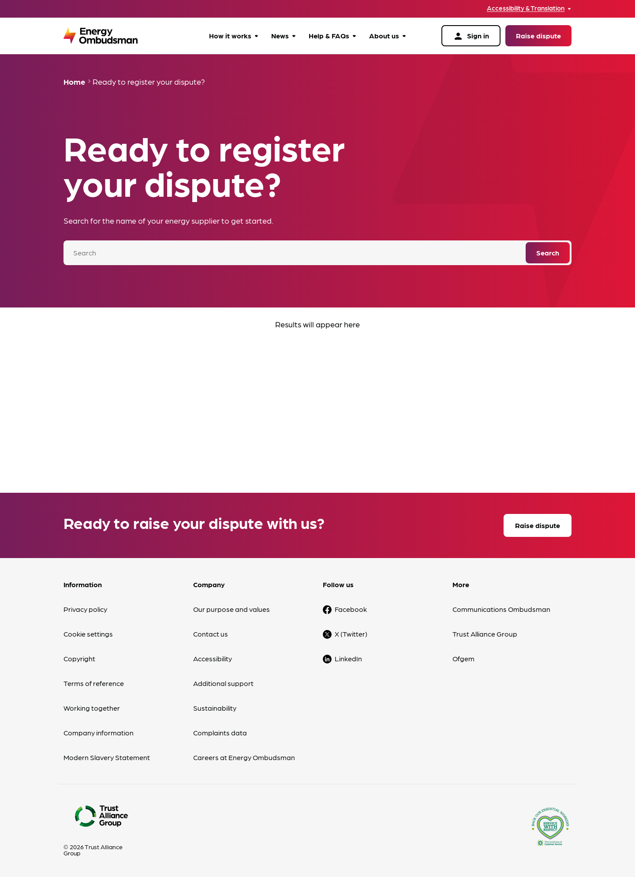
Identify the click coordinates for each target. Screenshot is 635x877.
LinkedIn (348, 658)
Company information (99, 732)
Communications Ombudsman (501, 609)
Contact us (210, 633)
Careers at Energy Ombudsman (244, 757)
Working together (92, 707)
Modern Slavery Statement (107, 757)
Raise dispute (538, 35)
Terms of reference (94, 683)
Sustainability (214, 707)
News (280, 35)
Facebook (351, 609)
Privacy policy (85, 609)
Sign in (471, 36)
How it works (230, 35)
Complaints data (220, 732)
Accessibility (212, 658)
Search (547, 252)
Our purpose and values (231, 609)
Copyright (79, 658)
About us (384, 35)
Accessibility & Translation (525, 8)
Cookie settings (88, 633)
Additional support (223, 683)
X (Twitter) (351, 633)
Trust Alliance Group (484, 633)
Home (74, 81)
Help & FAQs (329, 35)
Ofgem (463, 658)
